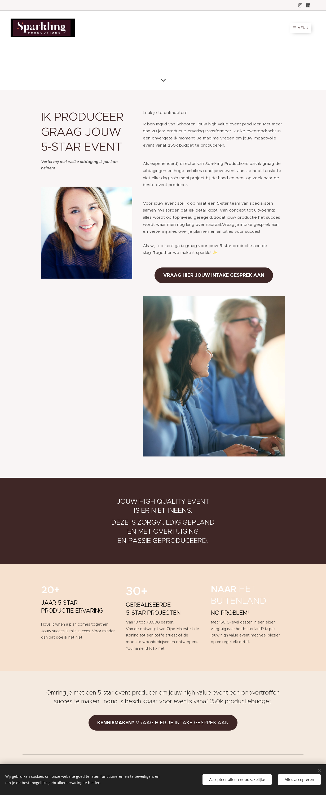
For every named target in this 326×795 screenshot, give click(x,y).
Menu (300, 27)
